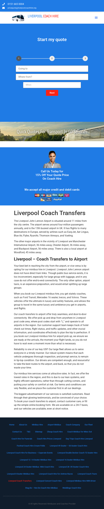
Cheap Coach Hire (55, 432)
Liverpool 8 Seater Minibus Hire (20, 474)
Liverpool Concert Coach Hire (49, 481)
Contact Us (17, 432)
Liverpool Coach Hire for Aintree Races (56, 474)
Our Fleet (89, 425)
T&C (28, 432)
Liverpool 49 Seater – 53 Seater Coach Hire (68, 446)
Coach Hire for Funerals (21, 439)
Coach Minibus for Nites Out (79, 432)
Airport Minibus (54, 425)
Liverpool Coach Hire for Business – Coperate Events (30, 453)
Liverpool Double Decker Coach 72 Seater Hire (77, 453)
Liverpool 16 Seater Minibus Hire (70, 460)
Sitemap (38, 432)
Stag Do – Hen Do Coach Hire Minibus (41, 488)
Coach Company (73, 425)
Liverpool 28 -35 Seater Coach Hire (74, 467)
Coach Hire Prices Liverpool (49, 439)
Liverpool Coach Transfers (20, 481)
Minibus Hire (37, 425)
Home (11, 425)
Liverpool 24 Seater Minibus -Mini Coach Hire (34, 467)
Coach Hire (43, 16)
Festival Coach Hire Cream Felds (31, 446)
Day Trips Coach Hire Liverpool (79, 439)
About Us (23, 425)
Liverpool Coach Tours (87, 474)
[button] (96, 17)
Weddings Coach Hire (71, 488)
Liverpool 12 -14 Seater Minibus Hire (35, 460)
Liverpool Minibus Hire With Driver (81, 481)
